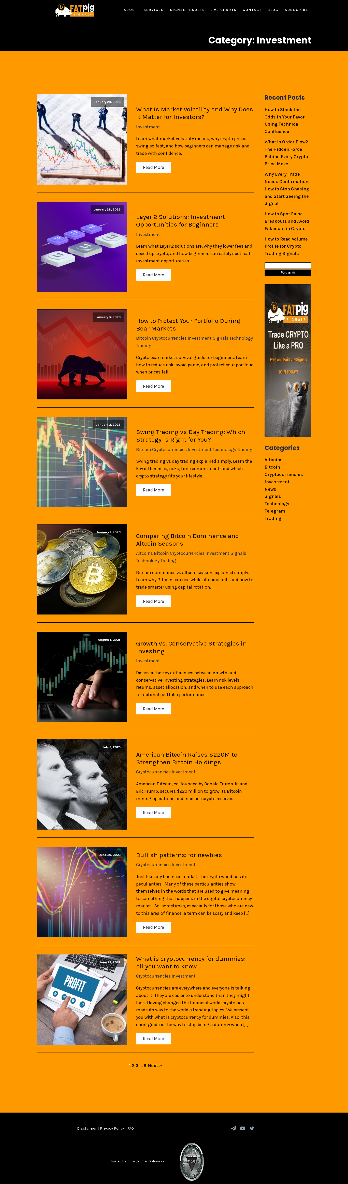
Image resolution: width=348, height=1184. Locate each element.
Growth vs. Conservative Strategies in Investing (188, 628)
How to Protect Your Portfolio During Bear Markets (192, 315)
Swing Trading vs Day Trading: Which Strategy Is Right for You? (187, 423)
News (270, 489)
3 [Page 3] (137, 1037)
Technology (238, 329)
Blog (273, 10)
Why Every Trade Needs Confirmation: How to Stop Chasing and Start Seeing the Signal (287, 188)
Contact (252, 10)
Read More (150, 166)
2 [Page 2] (133, 1037)
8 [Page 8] (145, 1037)
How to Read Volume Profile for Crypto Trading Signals (286, 246)
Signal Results (187, 10)
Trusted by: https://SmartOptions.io (137, 1133)
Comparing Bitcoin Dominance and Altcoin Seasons (184, 524)
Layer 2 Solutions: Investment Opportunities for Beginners (177, 215)
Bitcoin (140, 329)
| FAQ (129, 1099)
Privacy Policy (112, 1099)
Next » (155, 1037)
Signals (217, 329)
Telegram (275, 511)
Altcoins (141, 538)
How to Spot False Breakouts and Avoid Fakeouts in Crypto (287, 221)
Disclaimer (87, 1099)
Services (153, 10)
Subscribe (296, 10)
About (130, 10)
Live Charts (223, 10)
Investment (145, 125)
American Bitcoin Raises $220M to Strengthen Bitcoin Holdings (183, 735)
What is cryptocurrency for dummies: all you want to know (192, 934)
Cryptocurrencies (166, 329)
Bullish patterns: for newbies (176, 829)
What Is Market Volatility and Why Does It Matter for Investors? (191, 111)
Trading (140, 337)
